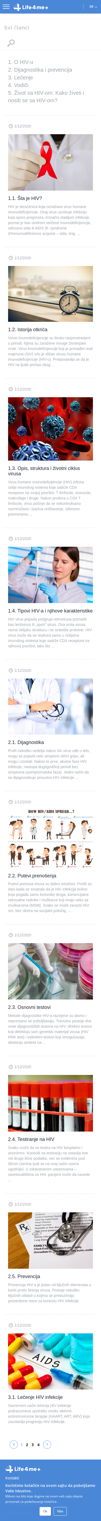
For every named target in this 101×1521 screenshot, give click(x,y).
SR (93, 6)
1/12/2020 (22, 126)
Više (60, 1511)
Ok (45, 1511)
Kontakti (12, 1478)
